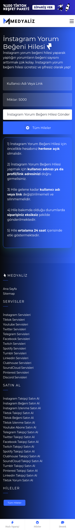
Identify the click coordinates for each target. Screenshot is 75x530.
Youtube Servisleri (15, 324)
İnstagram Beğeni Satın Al (21, 403)
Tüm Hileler (37, 127)
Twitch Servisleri (14, 344)
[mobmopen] (71, 19)
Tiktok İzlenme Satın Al (19, 422)
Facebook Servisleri (16, 339)
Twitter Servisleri (14, 329)
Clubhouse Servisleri (17, 363)
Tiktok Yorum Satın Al (18, 480)
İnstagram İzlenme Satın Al (22, 408)
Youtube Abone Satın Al (19, 427)
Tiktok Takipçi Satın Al (18, 413)
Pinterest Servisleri (16, 372)
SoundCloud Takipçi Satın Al (22, 461)
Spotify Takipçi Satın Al (19, 451)
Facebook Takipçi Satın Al (21, 442)
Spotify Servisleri (14, 348)
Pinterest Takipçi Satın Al (20, 471)
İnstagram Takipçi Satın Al (21, 398)
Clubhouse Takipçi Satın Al (21, 456)
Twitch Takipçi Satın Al (18, 446)
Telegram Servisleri (16, 334)
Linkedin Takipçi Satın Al (20, 475)
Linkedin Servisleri (15, 358)
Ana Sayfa (10, 289)
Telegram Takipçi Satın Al (20, 432)
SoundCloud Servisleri (18, 368)
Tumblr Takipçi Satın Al (19, 466)
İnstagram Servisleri (17, 315)
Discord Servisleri (15, 377)
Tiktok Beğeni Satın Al (18, 418)
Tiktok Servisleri (14, 319)
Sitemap (9, 293)
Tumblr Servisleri (14, 353)
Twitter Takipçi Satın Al (19, 437)
